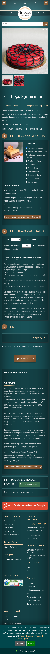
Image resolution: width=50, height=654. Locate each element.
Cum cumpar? (9, 521)
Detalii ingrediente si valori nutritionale (21, 217)
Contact (39, 13)
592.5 (37, 338)
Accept (31, 643)
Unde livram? (9, 531)
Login (29, 567)
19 (34, 246)
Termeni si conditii (34, 597)
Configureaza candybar (13, 559)
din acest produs (28, 239)
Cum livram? (8, 528)
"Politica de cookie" (26, 636)
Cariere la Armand (34, 604)
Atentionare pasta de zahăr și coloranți (22, 467)
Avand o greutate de (12, 246)
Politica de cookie (33, 600)
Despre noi (31, 587)
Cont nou (30, 571)
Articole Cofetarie (10, 547)
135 (5, 249)
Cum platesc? (9, 524)
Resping (20, 643)
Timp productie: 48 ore (37, 106)
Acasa (10, 13)
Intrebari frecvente (11, 616)
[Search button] (45, 24)
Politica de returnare (11, 535)
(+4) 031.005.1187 (36, 524)
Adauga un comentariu (29, 484)
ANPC (6, 620)
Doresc (7, 239)
